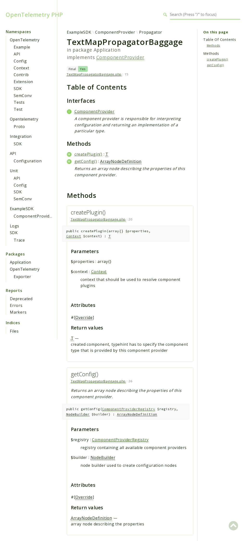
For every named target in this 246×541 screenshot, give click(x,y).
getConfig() (85, 161)
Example (22, 47)
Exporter (22, 276)
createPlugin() (88, 154)
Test (18, 109)
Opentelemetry (24, 119)
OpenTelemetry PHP (34, 14)
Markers (18, 312)
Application (20, 262)
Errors (16, 305)
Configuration (28, 161)
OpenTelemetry (24, 40)
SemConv (23, 95)
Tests (19, 102)
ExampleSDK (21, 208)
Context (21, 68)
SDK (18, 88)
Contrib (21, 74)
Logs (14, 226)
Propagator (150, 32)
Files (14, 331)
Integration (20, 136)
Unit (14, 170)
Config (20, 61)
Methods (213, 45)
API (17, 54)
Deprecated (21, 298)
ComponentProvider (34, 216)
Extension (23, 81)
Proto (19, 126)
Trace (19, 240)
